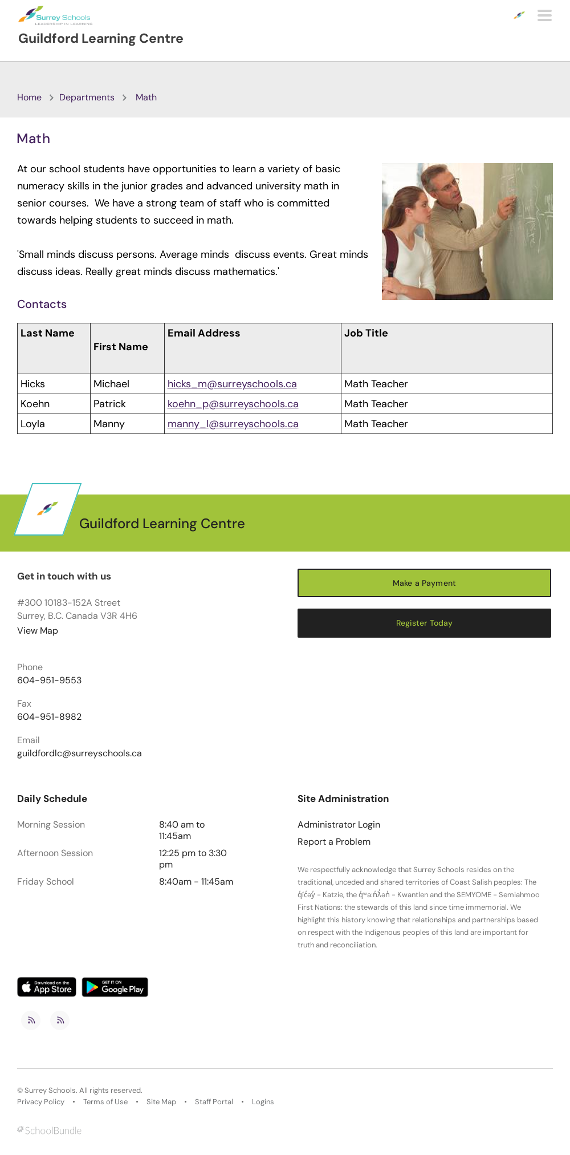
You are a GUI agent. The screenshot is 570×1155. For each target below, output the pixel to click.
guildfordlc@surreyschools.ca (79, 753)
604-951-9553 (49, 680)
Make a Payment (424, 583)
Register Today (424, 623)
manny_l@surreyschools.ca (233, 424)
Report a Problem (334, 842)
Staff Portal (214, 1102)
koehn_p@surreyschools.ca (233, 404)
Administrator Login (339, 824)
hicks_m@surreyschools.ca (232, 384)
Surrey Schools (50, 1090)
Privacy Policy (40, 1102)
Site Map (161, 1102)
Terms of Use (105, 1102)
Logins (263, 1102)
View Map (37, 631)
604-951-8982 (49, 717)
